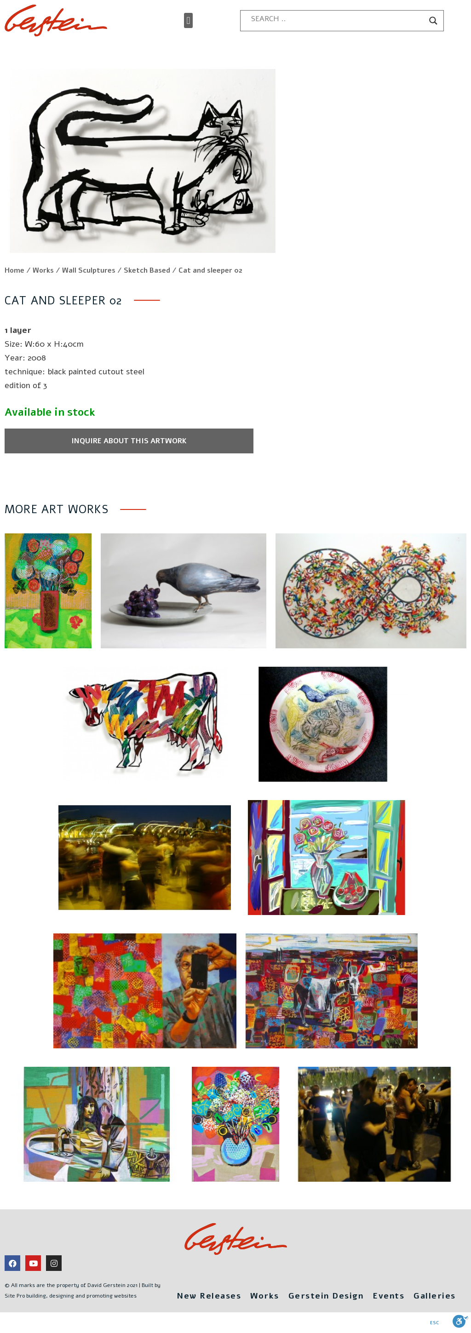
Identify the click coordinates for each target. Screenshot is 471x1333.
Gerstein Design (326, 1295)
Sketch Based (147, 270)
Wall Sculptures (88, 270)
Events (388, 1295)
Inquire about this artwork (129, 441)
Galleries (435, 1295)
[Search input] (338, 18)
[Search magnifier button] (433, 20)
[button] (188, 20)
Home (14, 270)
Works (43, 270)
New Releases (209, 1295)
